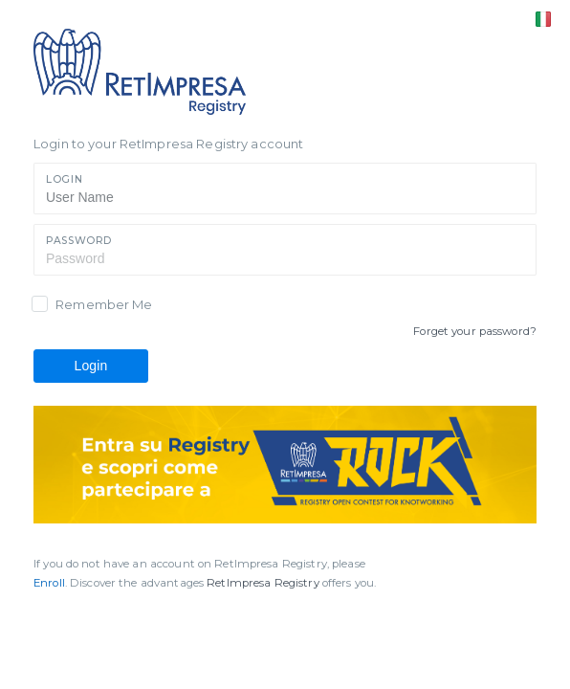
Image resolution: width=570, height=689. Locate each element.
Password (79, 240)
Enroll (49, 582)
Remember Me (103, 304)
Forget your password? (475, 331)
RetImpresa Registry (264, 582)
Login (64, 179)
